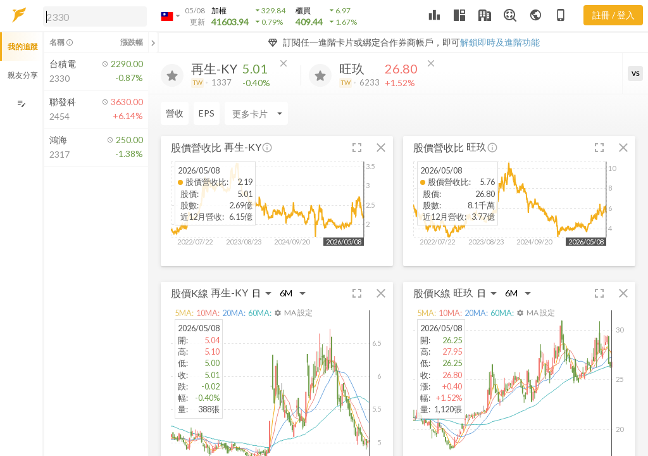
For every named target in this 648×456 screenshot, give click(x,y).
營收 (175, 113)
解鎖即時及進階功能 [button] (500, 42)
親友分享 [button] (23, 75)
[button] (92, 16)
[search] (95, 16)
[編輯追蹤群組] (21, 103)
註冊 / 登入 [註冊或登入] (613, 15)
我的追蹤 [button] (23, 46)
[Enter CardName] (256, 113)
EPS (207, 113)
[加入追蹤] (172, 75)
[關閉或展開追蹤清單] (153, 42)
